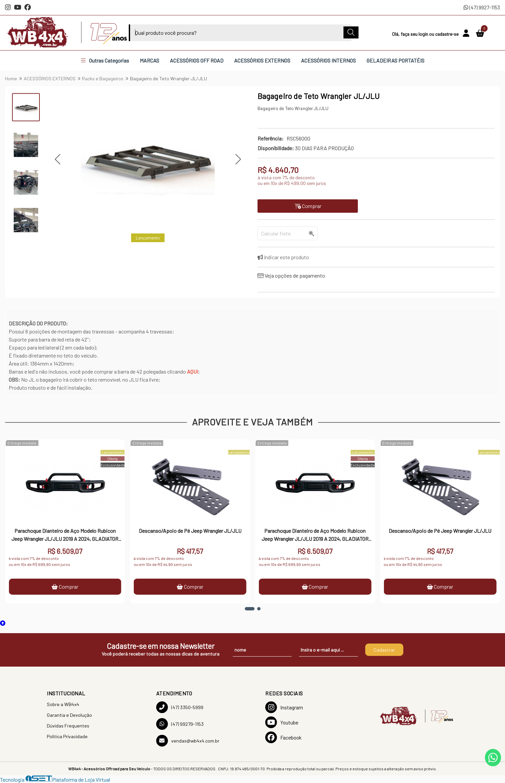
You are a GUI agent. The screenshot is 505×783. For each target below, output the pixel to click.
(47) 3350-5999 (179, 707)
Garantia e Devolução (69, 715)
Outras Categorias (105, 60)
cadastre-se (447, 34)
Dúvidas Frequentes (68, 725)
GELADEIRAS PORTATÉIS (395, 60)
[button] (57, 159)
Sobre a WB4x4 (63, 704)
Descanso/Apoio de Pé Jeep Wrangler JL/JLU (190, 530)
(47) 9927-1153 (482, 7)
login (423, 34)
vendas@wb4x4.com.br (187, 741)
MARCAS (149, 60)
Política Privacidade (67, 736)
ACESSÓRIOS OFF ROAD (196, 60)
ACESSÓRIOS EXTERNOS (262, 60)
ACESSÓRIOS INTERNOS (328, 60)
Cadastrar (384, 650)
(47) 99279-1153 (180, 724)
